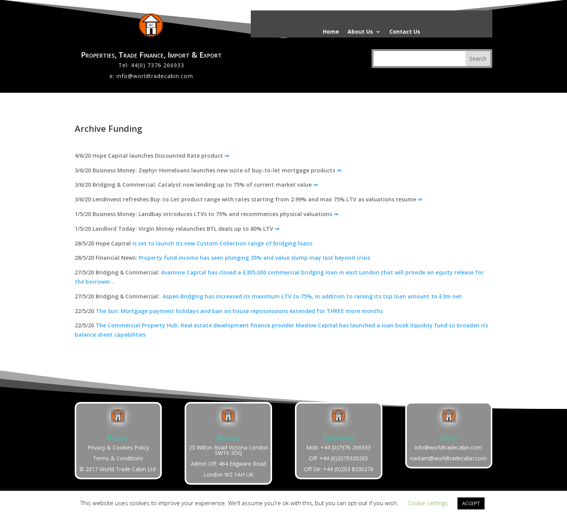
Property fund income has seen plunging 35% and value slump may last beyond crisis (254, 257)
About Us (360, 32)
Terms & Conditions (118, 458)
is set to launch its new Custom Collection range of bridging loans (222, 243)
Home (331, 32)
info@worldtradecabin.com (154, 76)
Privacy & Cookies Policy (118, 447)
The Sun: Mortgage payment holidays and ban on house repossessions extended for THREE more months (239, 311)
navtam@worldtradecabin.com (448, 458)
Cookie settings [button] (428, 503)
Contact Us (404, 32)
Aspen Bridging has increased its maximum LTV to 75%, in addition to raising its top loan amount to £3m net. (313, 296)
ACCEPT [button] (471, 503)
